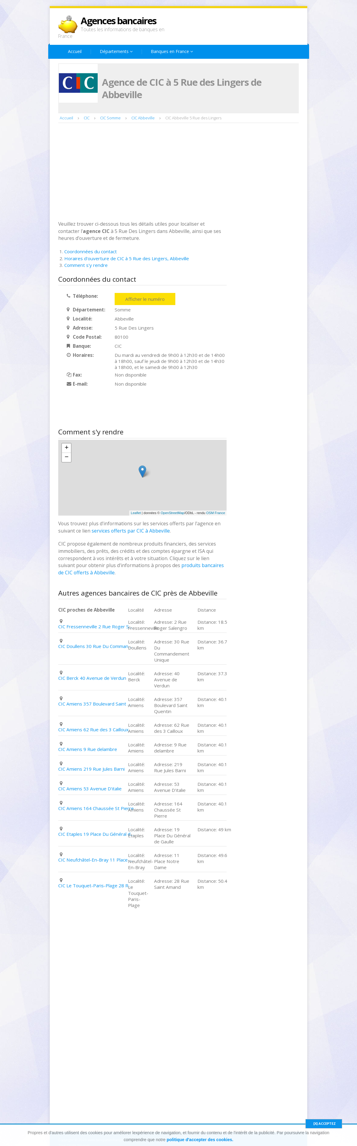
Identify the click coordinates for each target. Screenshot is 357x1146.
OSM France (215, 513)
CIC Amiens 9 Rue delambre (87, 749)
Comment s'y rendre (86, 265)
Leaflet (136, 513)
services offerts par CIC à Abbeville (131, 530)
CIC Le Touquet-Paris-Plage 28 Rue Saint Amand (96, 885)
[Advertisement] (178, 171)
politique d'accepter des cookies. (200, 1139)
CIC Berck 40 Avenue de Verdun (92, 678)
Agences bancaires (118, 20)
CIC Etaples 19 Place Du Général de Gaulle (96, 834)
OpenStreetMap (172, 513)
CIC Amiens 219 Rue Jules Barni (91, 769)
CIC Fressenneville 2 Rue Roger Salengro (96, 626)
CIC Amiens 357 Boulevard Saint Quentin (96, 704)
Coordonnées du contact (90, 251)
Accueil (75, 51)
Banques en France (172, 51)
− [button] (67, 457)
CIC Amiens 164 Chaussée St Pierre (96, 808)
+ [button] (67, 448)
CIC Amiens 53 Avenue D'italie (90, 789)
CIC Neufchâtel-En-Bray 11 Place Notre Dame (96, 860)
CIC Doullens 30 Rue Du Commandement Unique (96, 646)
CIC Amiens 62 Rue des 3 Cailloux (93, 729)
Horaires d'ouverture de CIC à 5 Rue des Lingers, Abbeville (126, 258)
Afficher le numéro (145, 299)
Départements (116, 51)
